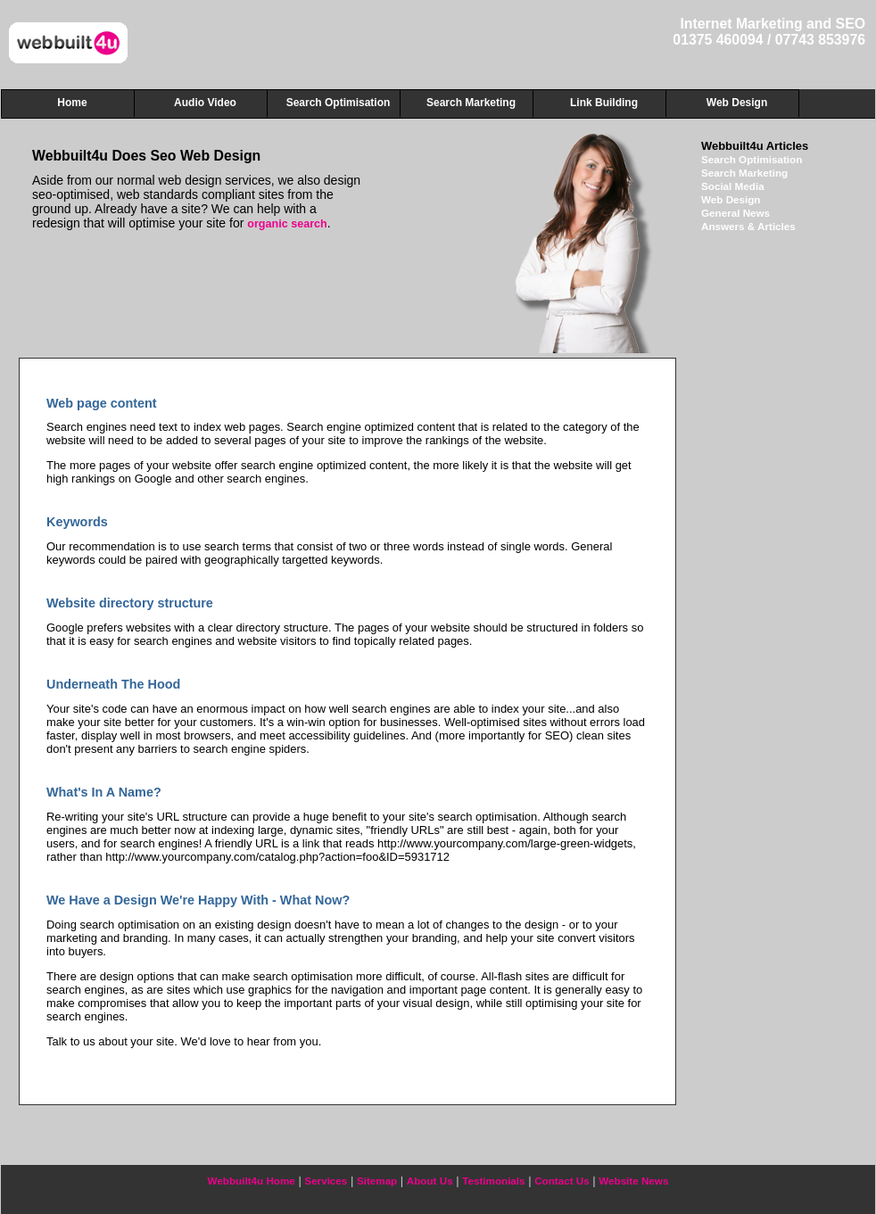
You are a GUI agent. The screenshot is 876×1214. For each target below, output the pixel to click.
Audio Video (205, 102)
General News (735, 213)
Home (72, 102)
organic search (287, 224)
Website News (633, 1180)
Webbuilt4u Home (251, 1180)
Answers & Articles (748, 226)
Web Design (731, 199)
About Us (430, 1180)
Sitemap (377, 1180)
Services (325, 1180)
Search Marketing (744, 172)
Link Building (604, 102)
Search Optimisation (751, 159)
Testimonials (493, 1180)
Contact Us (562, 1180)
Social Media (732, 186)
